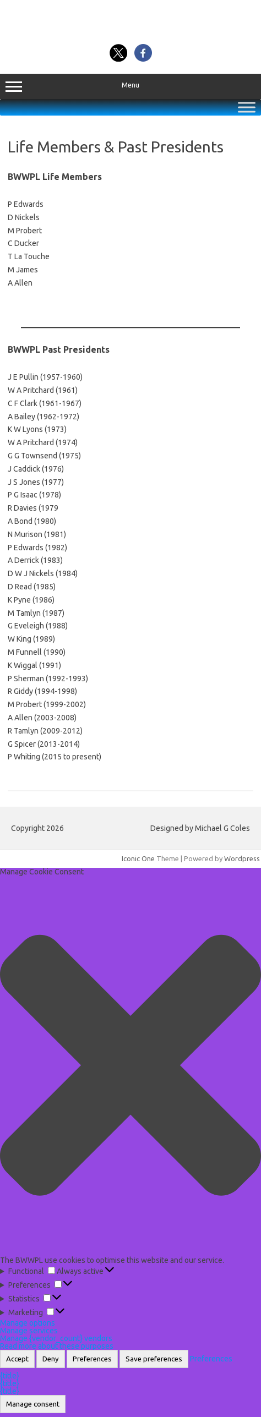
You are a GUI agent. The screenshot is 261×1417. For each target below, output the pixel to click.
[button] (130, 1066)
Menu (130, 86)
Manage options (27, 1322)
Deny (50, 1359)
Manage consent (32, 1404)
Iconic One (138, 858)
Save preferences (154, 1359)
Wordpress (242, 858)
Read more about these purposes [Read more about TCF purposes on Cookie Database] (56, 1346)
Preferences (92, 1359)
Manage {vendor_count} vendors (56, 1338)
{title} (9, 1375)
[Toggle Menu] (246, 107)
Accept (17, 1359)
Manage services (29, 1330)
